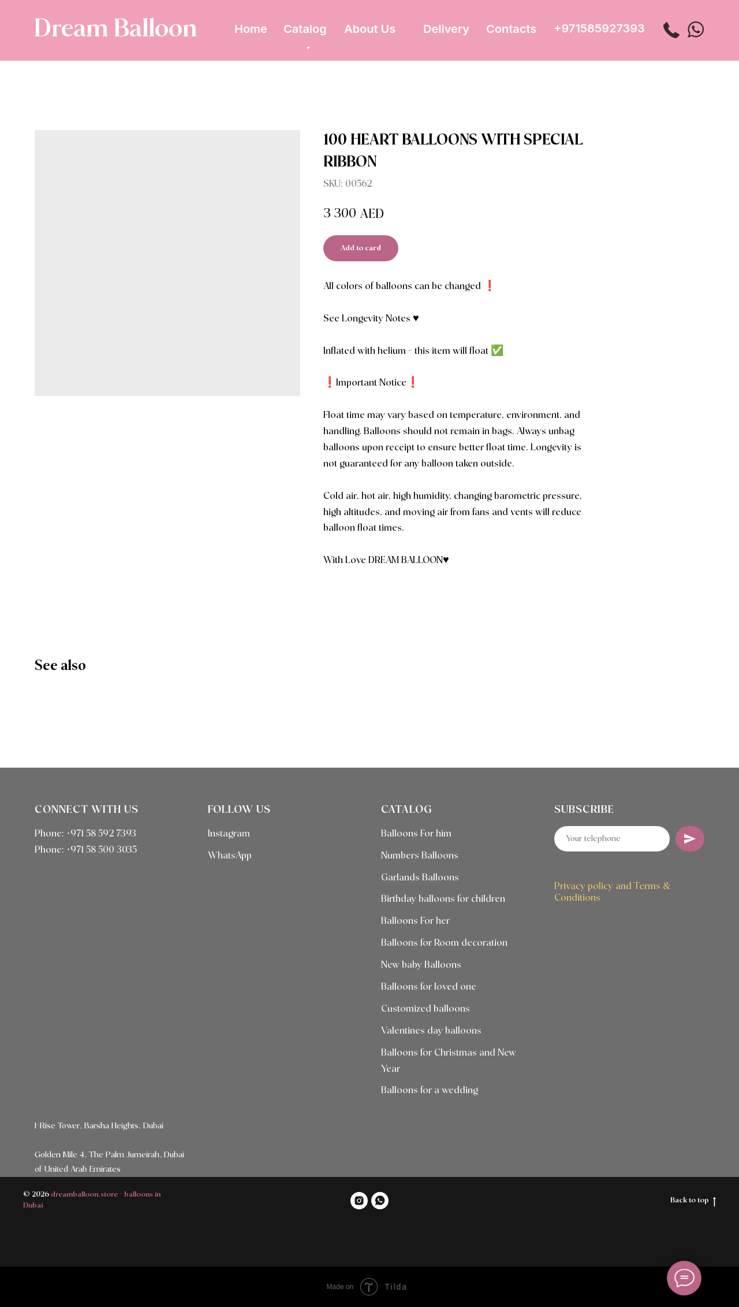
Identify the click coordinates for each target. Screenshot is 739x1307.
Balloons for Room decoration (444, 943)
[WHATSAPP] (380, 1200)
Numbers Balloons (419, 855)
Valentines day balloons (431, 1030)
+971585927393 (599, 28)
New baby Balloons (421, 965)
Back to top (693, 1201)
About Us (369, 29)
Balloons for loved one (428, 987)
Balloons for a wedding (429, 1090)
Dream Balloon (115, 29)
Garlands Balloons (420, 877)
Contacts (511, 29)
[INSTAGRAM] (359, 1200)
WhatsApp (230, 855)
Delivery (446, 29)
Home (250, 29)
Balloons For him (416, 833)
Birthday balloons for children (443, 899)
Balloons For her (415, 921)
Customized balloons (425, 1009)
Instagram (229, 833)
